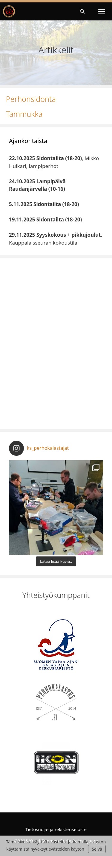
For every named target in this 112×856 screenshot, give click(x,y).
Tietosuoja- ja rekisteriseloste (56, 829)
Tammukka (24, 114)
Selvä (97, 849)
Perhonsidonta (31, 99)
